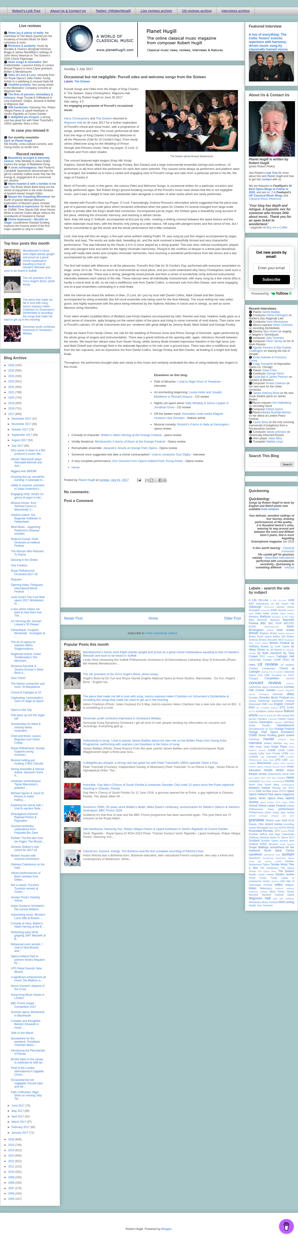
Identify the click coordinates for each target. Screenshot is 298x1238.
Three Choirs (258, 877)
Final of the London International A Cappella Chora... (27, 1071)
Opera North (257, 798)
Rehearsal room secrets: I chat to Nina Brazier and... (27, 948)
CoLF (291, 675)
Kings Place (279, 746)
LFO (292, 753)
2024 (11, 376)
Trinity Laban (279, 877)
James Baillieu (271, 312)
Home (76, 467)
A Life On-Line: (278, 600)
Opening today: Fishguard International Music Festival (27, 588)
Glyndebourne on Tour (261, 728)
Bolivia (270, 630)
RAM (284, 820)
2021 (11, 392)
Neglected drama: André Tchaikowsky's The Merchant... (26, 657)
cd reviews (287, 664)
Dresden (253, 697)
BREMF (253, 633)
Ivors (291, 743)
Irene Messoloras (277, 321)
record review (273, 824)
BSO (281, 639)
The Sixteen (82, 81)
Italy (286, 743)
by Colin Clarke (279, 646)
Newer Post (73, 618)
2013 (11, 1155)
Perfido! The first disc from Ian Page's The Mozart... (27, 839)
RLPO (282, 827)
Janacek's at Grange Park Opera (130, 448)
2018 (11, 408)
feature (279, 711)
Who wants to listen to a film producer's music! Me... (28, 452)
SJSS (263, 844)
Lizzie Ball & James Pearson (270, 376)
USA (282, 881)
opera (290, 791)
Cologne (253, 678)
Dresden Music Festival (274, 697)
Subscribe (271, 279)
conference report (259, 687)
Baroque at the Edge (283, 616)
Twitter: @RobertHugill (113, 11)
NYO (291, 787)
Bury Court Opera (258, 643)
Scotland (254, 840)
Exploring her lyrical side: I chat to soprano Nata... (27, 807)
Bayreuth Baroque (268, 619)
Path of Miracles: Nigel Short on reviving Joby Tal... (26, 1096)
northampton (288, 784)
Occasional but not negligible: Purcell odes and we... (27, 1083)
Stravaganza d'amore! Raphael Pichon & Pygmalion (24, 817)
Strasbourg (268, 858)
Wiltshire (290, 898)
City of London (276, 671)
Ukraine (275, 881)
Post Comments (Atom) (161, 633)
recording (289, 824)
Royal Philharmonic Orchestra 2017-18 (24, 572)
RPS (277, 830)
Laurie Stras (260, 422)
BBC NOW (275, 623)
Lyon (291, 760)
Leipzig (253, 753)
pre (284, 815)
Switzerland (255, 864)
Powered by (271, 293)
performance (286, 809)
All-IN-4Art (269, 607)
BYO (262, 656)
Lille (262, 756)
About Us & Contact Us (68, 11)
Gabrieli (253, 722)
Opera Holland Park (261, 794)
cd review (268, 664)
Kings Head (262, 746)
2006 (11, 1193)
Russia (284, 831)
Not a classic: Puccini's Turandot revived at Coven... (25, 888)
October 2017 (20, 429)
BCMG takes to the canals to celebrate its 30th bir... (28, 1061)
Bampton (254, 616)
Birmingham (256, 630)
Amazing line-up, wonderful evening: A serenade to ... (28, 478)
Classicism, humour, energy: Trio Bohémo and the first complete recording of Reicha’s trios (143, 851)
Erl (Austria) (262, 707)
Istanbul (277, 743)
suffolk (278, 861)
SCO (291, 837)
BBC (263, 623)
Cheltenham (268, 668)
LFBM (285, 753)
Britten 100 (279, 636)
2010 (11, 1171)
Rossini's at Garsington (202, 424)
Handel (268, 739)
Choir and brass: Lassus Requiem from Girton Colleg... (26, 739)
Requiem (16, 579)
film (275, 715)
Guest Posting (267, 735)
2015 (11, 1145)
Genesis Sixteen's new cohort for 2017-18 (25, 848)
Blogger (166, 1229)
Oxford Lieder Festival (272, 805)
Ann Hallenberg (281, 402)
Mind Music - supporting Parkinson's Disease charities (25, 530)
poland (252, 815)
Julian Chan (269, 370)
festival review (266, 715)
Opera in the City (21, 709)
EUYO (252, 711)
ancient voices (285, 606)
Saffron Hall (266, 834)
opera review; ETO (270, 802)
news (290, 777)
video (279, 884)
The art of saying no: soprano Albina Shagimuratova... (23, 645)
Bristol (273, 633)
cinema (264, 671)
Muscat (275, 766)
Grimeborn (287, 732)
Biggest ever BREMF (24, 471)
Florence (272, 719)
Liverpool (272, 756)
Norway (276, 787)
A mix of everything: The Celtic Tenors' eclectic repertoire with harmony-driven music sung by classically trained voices (268, 42)
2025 (11, 370)
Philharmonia (256, 812)
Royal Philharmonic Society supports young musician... (28, 752)
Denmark (278, 694)
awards (290, 610)
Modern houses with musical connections (25, 857)
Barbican (265, 616)
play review (287, 812)
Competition (272, 678)
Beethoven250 (272, 626)
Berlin (290, 626)
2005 (11, 1199)
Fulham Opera (286, 718)
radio (277, 820)
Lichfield (253, 756)
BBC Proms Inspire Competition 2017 (23, 1005)
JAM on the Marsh (22, 1033)
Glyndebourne (285, 725)
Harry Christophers (76, 118)
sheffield (253, 844)
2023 (11, 381)
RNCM (290, 827)
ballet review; (287, 613)
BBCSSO (289, 623)
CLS (260, 675)
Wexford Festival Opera (278, 894)
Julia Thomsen (275, 338)
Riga (276, 827)
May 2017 (18, 1111)
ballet (258, 613)
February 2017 (21, 1127)
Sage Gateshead (284, 834)
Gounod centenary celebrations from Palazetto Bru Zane (24, 829)
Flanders (262, 718)
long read (268, 760)
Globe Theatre (259, 725)
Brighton (264, 633)
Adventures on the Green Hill (275, 603)
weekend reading (258, 891)
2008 (11, 1182)
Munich (290, 763)
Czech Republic (285, 690)
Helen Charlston (283, 325)
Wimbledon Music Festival (263, 902)
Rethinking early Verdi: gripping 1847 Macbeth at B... (28, 936)
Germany (289, 722)
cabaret (270, 656)
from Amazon (270, 509)
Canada (267, 659)
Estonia (274, 707)
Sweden (289, 861)
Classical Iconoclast (288, 549)
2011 (11, 1166)
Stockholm (254, 858)
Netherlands (274, 774)
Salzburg (254, 837)
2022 (11, 387)
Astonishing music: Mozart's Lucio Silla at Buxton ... (28, 916)
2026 (11, 365)
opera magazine (284, 794)
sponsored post (272, 854)
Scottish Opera (269, 840)
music (283, 766)
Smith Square (287, 844)
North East (255, 784)
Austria (282, 610)
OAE (259, 791)
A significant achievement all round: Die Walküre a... (28, 979)
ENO (252, 707)
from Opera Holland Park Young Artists (147, 461)
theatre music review (261, 874)
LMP (281, 756)
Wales (252, 888)
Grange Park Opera (263, 732)
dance (252, 694)
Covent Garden (265, 690)
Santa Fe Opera (279, 837)
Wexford (253, 894)
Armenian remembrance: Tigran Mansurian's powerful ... (26, 784)
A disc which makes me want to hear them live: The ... (26, 612)
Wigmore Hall (73, 122)
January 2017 (20, 1132)
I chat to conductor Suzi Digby (170, 454)
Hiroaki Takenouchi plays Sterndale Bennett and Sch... (26, 463)
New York (266, 777)
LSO (285, 759)
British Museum (286, 633)
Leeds (272, 750)
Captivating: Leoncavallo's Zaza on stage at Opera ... (27, 701)
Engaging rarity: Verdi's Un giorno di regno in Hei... (27, 496)
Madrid (252, 763)
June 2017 (18, 1105)
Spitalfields (255, 854)
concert (290, 678)
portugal (263, 815)
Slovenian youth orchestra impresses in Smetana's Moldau (122, 718)
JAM (251, 746)
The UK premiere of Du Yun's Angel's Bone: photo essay (120, 674)
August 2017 (20, 440)
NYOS (252, 791)
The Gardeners (269, 868)
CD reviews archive (197, 11)
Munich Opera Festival (260, 766)
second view (287, 840)
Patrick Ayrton (274, 409)
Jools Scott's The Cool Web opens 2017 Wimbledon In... (28, 600)
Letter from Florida (269, 753)
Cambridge (255, 659)
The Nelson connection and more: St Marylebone (28, 685)
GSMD (253, 735)
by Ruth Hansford (270, 653)
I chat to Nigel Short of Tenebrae (198, 381)
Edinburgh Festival (283, 700)
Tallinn (266, 864)
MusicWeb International (279, 557)
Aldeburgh (255, 606)
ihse (292, 739)
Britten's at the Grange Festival (131, 435)
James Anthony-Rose (266, 393)
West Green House (282, 891)
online (275, 791)
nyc (285, 787)
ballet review (270, 613)
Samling (264, 837)
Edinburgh (264, 700)
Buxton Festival (279, 643)
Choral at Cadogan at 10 (26, 692)
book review (285, 630)
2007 (11, 1188)
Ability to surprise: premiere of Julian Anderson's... (27, 487)
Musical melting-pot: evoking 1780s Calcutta (27, 762)
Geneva (278, 722)
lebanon (253, 750)
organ (285, 802)
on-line (266, 791)
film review (283, 715)
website (290, 888)
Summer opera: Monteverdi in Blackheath (27, 1013)
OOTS (282, 791)
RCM (291, 820)
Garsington (266, 722)
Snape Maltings (258, 847)
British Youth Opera (260, 636)
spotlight (288, 854)
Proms (270, 820)
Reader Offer (256, 824)
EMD (264, 704)
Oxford (253, 805)
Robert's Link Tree (26, 11)
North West (272, 784)
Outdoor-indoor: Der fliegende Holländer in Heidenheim (26, 518)
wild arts (278, 898)
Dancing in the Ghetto (24, 559)
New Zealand (278, 777)
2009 (11, 1177)
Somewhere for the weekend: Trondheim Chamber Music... (25, 1042)
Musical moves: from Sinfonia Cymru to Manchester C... (23, 506)
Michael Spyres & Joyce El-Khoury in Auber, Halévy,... (28, 796)
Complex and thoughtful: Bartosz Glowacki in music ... (26, 1024)
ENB (270, 704)
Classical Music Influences (265, 198)
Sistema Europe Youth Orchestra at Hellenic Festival (25, 542)
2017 (11, 414)
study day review (260, 861)
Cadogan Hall (285, 656)
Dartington (264, 694)
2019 (11, 403)
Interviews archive (235, 11)
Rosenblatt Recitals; (261, 831)
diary (290, 694)
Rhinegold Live (265, 827)
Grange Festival (284, 728)
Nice (263, 781)
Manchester (264, 763)
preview (256, 819)
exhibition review (265, 711)
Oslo (291, 802)
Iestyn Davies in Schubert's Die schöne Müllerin (27, 907)
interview (255, 743)
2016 (11, 1139)
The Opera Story (267, 871)
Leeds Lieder (286, 750)
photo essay (272, 812)
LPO (277, 759)
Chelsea (253, 668)
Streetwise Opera (285, 858)
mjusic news (279, 763)
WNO (282, 902)
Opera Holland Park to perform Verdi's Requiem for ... (28, 960)
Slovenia (273, 844)
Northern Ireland (259, 787)
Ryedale (253, 834)
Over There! (18, 678)
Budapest (289, 640)
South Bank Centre (279, 850)
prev (292, 815)
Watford (279, 888)
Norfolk (289, 781)
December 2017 (22, 418)
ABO (251, 603)
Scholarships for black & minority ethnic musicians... (26, 727)
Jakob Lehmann (276, 431)
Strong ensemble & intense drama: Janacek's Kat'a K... (27, 772)
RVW (291, 830)
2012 (11, 1161)
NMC (268, 781)
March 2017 (19, 1121)
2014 (11, 1150)
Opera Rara (275, 798)
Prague (275, 815)
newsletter (254, 781)
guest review (286, 735)
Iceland (282, 739)
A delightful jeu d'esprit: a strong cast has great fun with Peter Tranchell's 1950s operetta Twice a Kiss (150, 762)
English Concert (284, 704)
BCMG (252, 626)
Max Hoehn (271, 331)
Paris (271, 809)
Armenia (265, 610)
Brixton (263, 639)
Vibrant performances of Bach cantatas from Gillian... (25, 876)
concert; (290, 683)
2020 (11, 397)
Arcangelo (254, 610)
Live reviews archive (156, 11)
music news (273, 770)
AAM (291, 600)
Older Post (232, 618)
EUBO (290, 707)
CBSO (285, 659)
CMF (267, 675)
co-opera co (279, 675)
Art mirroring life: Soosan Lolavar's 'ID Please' (26, 623)
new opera (254, 777)
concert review (265, 682)
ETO (282, 707)
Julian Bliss (275, 438)
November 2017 (22, 424)
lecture (262, 750)
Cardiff (277, 659)
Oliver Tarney (274, 341)
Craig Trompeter (263, 363)
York (259, 905)
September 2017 (22, 435)
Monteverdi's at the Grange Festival (130, 441)
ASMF (273, 610)
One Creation (19, 565)
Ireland (267, 743)
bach (251, 613)
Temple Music (279, 864)
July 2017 (18, 445)
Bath (251, 619)
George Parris (275, 373)
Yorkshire (267, 905)
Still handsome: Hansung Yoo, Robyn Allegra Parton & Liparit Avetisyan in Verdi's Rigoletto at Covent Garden (155, 829)
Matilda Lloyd (274, 441)
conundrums (276, 687)
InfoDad (289, 567)
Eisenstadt (254, 704)
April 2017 (18, 1116)
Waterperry (266, 888)
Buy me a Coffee (277, 227)
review (252, 827)
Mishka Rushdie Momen (276, 412)
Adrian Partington (277, 315)
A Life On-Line (258, 600)
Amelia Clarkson (276, 383)
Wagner (290, 884)
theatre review (285, 874)
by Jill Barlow (274, 649)
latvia (291, 746)
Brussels (272, 639)
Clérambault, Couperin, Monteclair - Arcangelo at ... (28, 633)
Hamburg (254, 739)
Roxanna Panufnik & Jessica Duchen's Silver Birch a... (27, 669)
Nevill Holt (288, 774)
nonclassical (278, 781)
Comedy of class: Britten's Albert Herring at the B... (27, 925)
